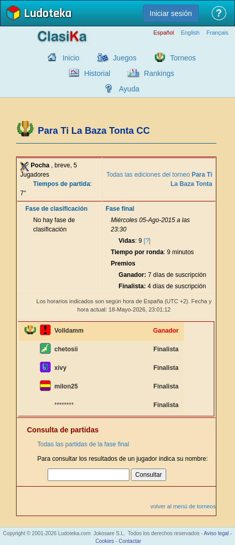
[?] (147, 240)
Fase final (120, 208)
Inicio (71, 58)
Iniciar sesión (171, 13)
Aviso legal (216, 533)
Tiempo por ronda (137, 252)
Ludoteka (47, 14)
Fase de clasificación (56, 208)
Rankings (159, 73)
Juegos (124, 58)
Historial (97, 73)
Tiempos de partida (61, 184)
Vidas (127, 240)
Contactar (130, 541)
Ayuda (129, 89)
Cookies (104, 541)
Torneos (183, 58)
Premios (123, 263)
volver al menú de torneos (183, 506)
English (190, 33)
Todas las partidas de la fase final (83, 444)
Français (217, 33)
